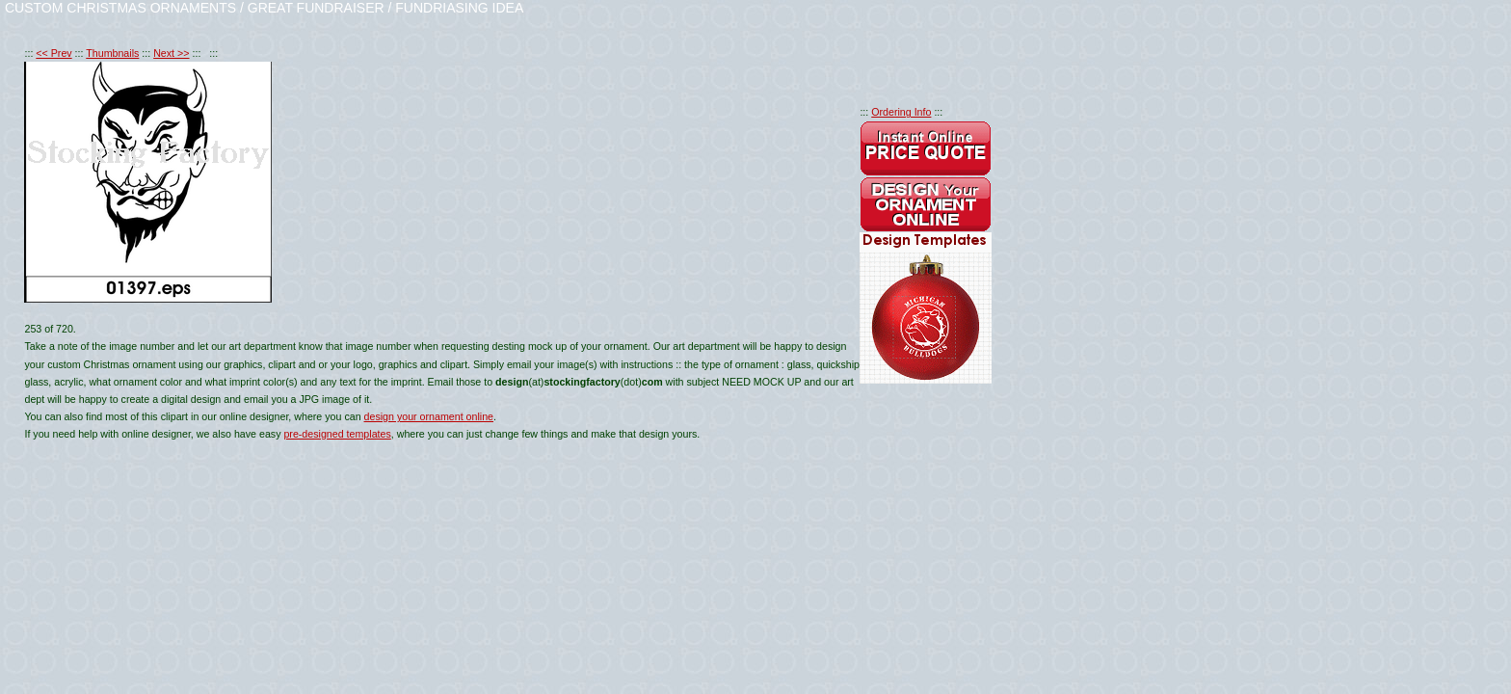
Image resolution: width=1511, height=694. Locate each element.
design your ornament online (428, 416)
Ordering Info (901, 112)
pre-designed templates (336, 434)
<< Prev (53, 53)
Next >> (171, 53)
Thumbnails (112, 53)
